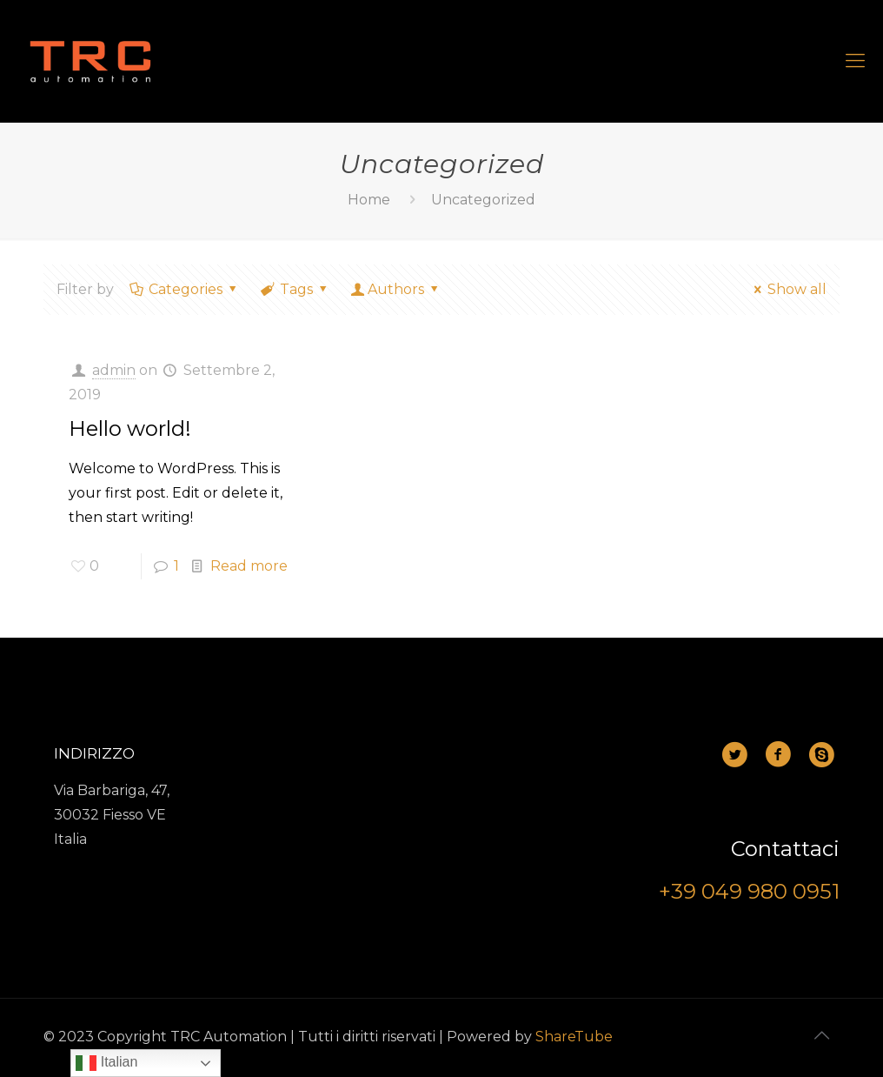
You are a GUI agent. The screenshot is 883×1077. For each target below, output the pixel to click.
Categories (184, 289)
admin (114, 370)
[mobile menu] (855, 61)
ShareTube (574, 1036)
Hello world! (130, 428)
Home (369, 199)
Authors (396, 289)
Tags (295, 289)
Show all (787, 289)
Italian (106, 1063)
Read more (249, 566)
